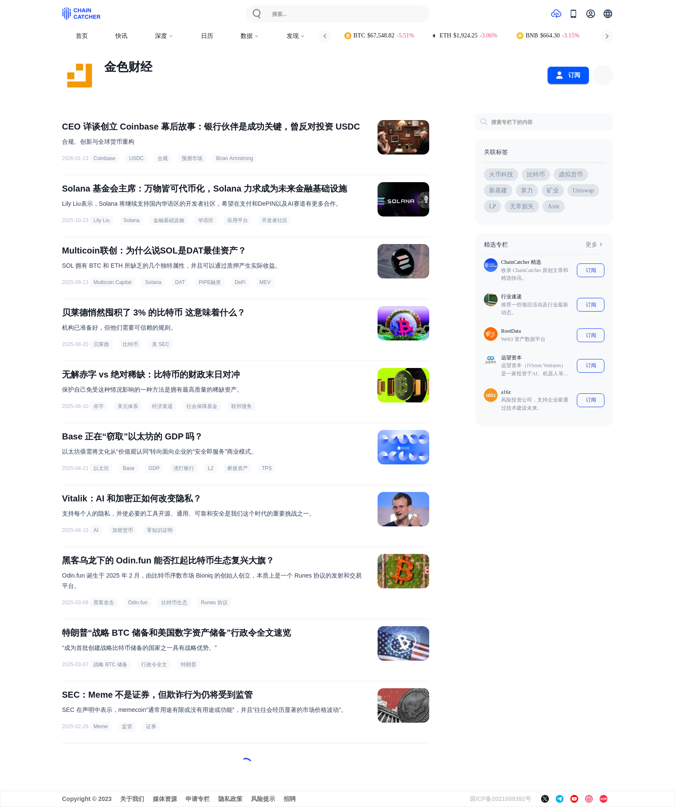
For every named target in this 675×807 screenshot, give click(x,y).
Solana (131, 220)
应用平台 (237, 220)
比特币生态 (174, 603)
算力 (527, 190)
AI (95, 530)
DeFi (240, 282)
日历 (207, 36)
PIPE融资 (210, 282)
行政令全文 (154, 665)
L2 (211, 468)
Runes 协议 (214, 603)
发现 (296, 36)
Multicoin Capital (112, 282)
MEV (265, 282)
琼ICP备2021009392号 (500, 798)
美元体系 (128, 406)
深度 (164, 36)
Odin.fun (137, 603)
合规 (163, 158)
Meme (100, 727)
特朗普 (188, 665)
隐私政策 (230, 798)
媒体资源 (165, 798)
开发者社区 (275, 220)
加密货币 (122, 530)
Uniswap (583, 190)
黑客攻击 (103, 603)
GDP (154, 468)
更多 (594, 244)
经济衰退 (162, 406)
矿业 (553, 190)
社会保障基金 (201, 406)
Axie (553, 206)
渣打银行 (183, 468)
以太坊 (101, 468)
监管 (127, 727)
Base (128, 468)
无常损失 (522, 206)
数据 (250, 36)
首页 (82, 36)
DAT (180, 282)
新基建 (498, 190)
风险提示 (263, 798)
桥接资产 (237, 468)
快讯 (121, 36)
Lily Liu (101, 220)
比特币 (130, 344)
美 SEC (160, 344)
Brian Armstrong (234, 158)
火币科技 (501, 174)
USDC (136, 158)
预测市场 (192, 158)
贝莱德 (101, 344)
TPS (267, 468)
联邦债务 (241, 406)
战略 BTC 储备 (110, 665)
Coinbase (104, 158)
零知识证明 (160, 530)
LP (492, 206)
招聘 (290, 798)
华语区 (206, 220)
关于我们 (132, 798)
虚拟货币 (571, 174)
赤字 (98, 406)
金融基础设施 (168, 220)
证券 (151, 727)
